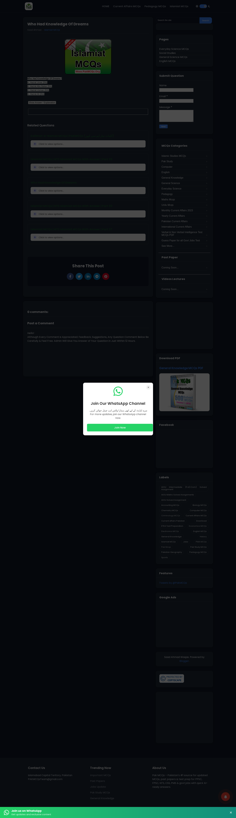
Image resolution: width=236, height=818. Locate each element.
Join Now (120, 427)
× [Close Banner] (231, 812)
